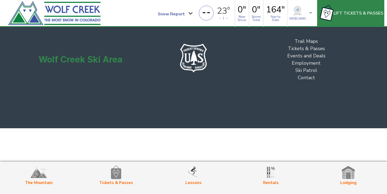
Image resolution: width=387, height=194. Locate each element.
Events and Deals (306, 56)
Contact (306, 77)
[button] (175, 13)
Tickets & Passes (306, 48)
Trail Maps (306, 41)
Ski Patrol (306, 70)
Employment (306, 63)
